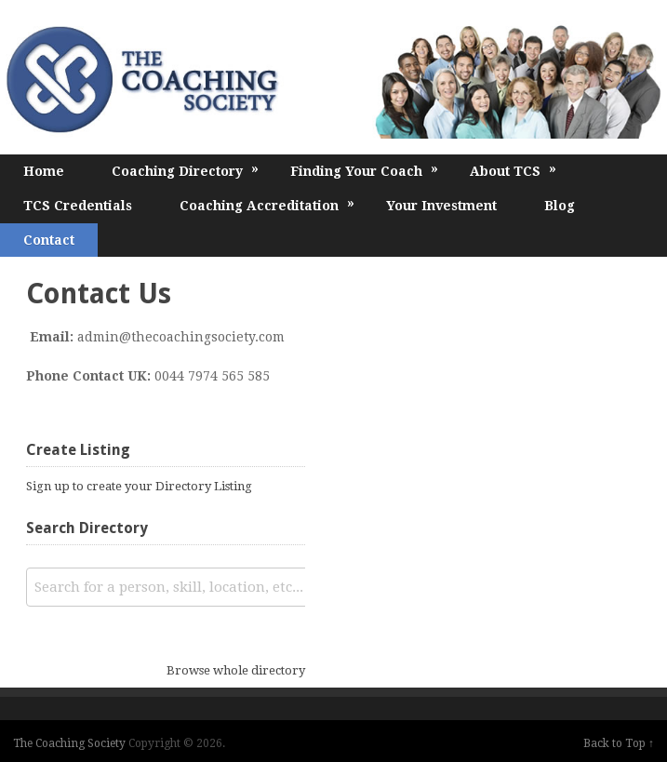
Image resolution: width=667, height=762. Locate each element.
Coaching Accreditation (267, 204)
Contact (48, 240)
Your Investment (441, 205)
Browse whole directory (236, 670)
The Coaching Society (69, 743)
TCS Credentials (77, 205)
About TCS (513, 170)
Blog (559, 205)
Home (43, 171)
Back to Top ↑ (618, 743)
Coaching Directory (186, 170)
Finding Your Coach (364, 170)
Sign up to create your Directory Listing (139, 486)
